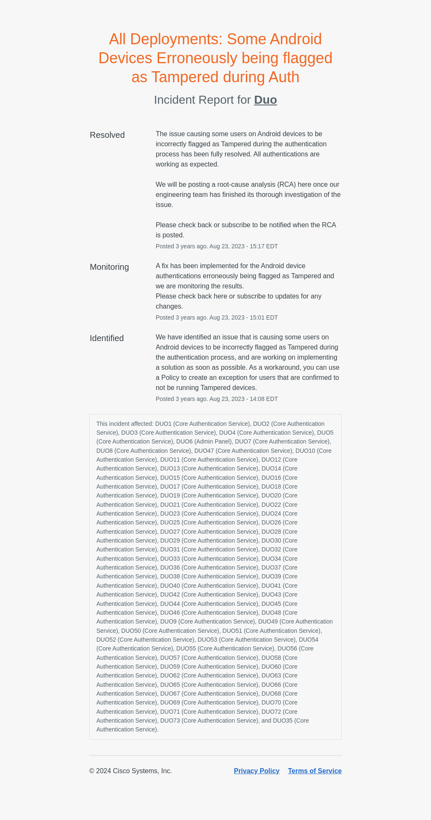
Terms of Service (315, 770)
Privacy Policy (257, 770)
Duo (265, 99)
